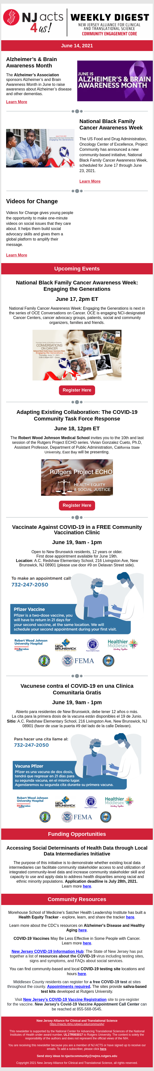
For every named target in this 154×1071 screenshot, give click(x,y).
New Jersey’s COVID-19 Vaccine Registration (65, 999)
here (87, 886)
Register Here (77, 390)
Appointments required (68, 986)
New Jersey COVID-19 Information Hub (47, 951)
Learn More (16, 102)
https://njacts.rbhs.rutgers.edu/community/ (77, 1024)
